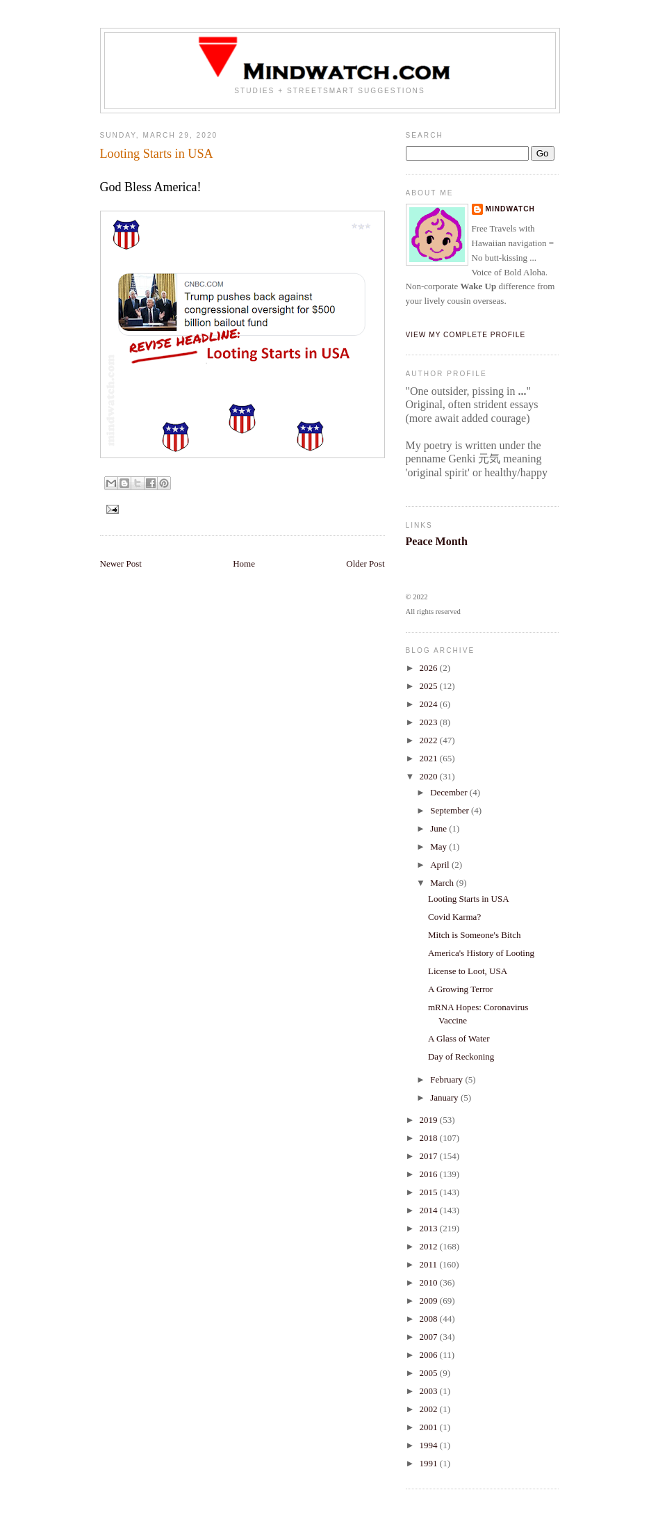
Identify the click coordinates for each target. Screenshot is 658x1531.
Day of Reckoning (461, 1056)
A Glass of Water (459, 1038)
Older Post (365, 563)
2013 (430, 1228)
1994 (430, 1445)
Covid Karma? (454, 917)
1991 (430, 1463)
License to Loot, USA (467, 971)
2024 (430, 704)
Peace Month (437, 541)
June (439, 828)
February (447, 1079)
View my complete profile (466, 335)
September (450, 810)
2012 (430, 1246)
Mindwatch (510, 209)
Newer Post (121, 563)
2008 (430, 1318)
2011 (430, 1264)
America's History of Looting (481, 953)
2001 (430, 1427)
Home (244, 563)
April (441, 864)
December (450, 792)
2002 (430, 1409)
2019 (430, 1120)
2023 (430, 722)
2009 (430, 1300)
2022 (430, 740)
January (445, 1097)
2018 (430, 1138)
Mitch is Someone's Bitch (474, 935)
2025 (430, 686)
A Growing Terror (460, 989)
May (439, 846)
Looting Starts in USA (468, 898)
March (443, 882)
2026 (430, 668)
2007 (430, 1336)
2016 (430, 1174)
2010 (430, 1282)
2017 (430, 1156)
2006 (430, 1355)
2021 (430, 758)
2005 (430, 1373)
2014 (430, 1210)
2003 (430, 1391)
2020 (430, 776)
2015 (430, 1192)
